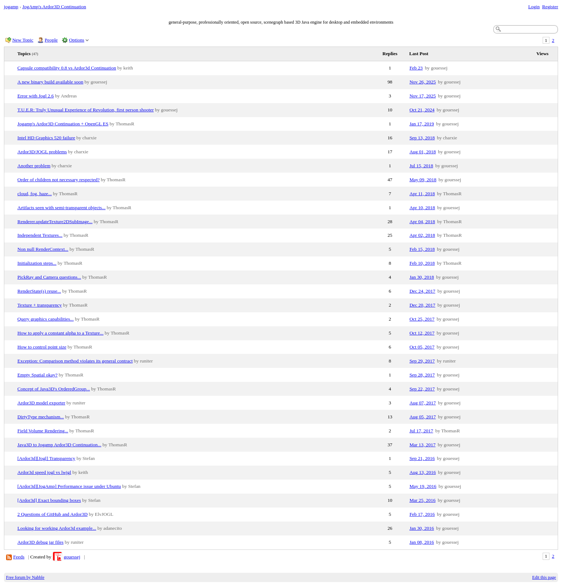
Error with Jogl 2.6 (36, 96)
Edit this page (544, 577)
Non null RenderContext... (43, 249)
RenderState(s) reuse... (39, 291)
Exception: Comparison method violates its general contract (75, 361)
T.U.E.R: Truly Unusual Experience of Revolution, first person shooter (86, 109)
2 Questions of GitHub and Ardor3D (53, 514)
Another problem (34, 165)
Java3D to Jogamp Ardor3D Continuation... (59, 444)
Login (534, 6)
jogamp (11, 6)
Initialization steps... (37, 263)
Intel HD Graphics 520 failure (46, 137)
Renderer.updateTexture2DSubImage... (55, 221)
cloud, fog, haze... (35, 193)
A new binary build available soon (51, 82)
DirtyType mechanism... (41, 416)
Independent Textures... (40, 235)
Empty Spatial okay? (38, 375)
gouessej (72, 556)
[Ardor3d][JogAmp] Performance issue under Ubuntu (69, 486)
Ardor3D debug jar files (41, 542)
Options (77, 40)
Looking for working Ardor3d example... (57, 528)
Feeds (18, 556)
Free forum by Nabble (25, 577)
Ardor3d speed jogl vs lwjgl (44, 472)
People (51, 40)
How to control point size (42, 347)
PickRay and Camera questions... (49, 277)
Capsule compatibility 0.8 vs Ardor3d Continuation (67, 68)
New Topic (22, 40)
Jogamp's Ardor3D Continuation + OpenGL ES (63, 123)
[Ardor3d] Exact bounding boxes (49, 500)
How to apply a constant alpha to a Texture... (61, 333)
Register (550, 6)
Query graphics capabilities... (46, 319)
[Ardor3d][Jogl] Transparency (47, 458)
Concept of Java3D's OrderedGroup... (54, 389)
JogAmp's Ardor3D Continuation (54, 6)
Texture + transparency (40, 305)
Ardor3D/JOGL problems (42, 151)
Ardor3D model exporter (42, 402)
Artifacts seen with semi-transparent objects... (62, 207)
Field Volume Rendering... (43, 430)
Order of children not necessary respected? (59, 179)
